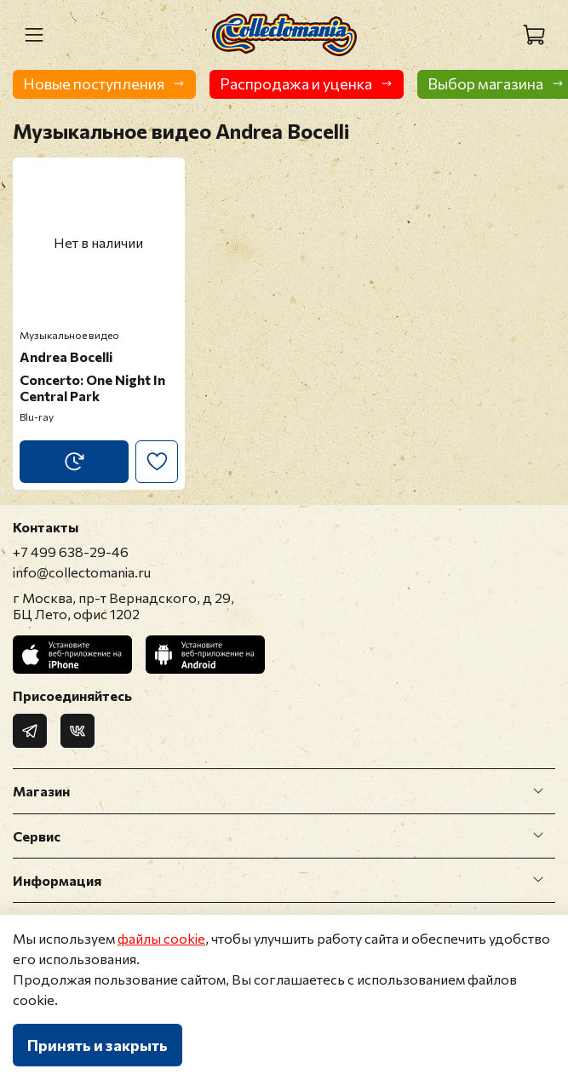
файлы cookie (161, 938)
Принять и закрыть (97, 1045)
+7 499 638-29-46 (71, 551)
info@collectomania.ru (82, 572)
